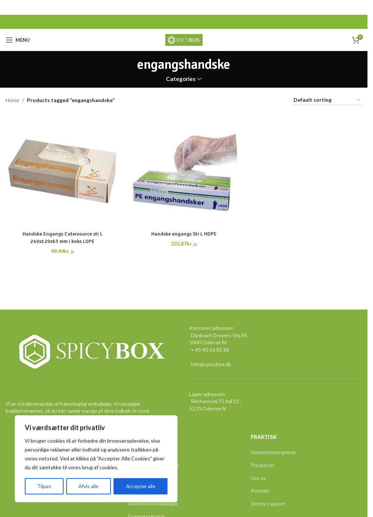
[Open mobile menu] (18, 40)
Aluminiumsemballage (153, 503)
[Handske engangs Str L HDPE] (184, 170)
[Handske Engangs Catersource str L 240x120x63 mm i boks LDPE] (62, 170)
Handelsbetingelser (273, 452)
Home (12, 100)
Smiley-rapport (268, 503)
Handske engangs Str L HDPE (184, 234)
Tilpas (44, 486)
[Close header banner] (358, 7)
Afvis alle (87, 486)
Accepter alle (140, 486)
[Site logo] (184, 39)
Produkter (262, 465)
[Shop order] (327, 100)
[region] (96, 459)
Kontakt (260, 490)
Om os (258, 478)
